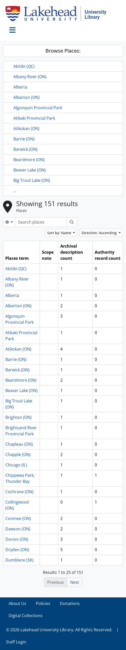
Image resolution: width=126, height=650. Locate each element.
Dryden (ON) (17, 549)
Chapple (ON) (18, 454)
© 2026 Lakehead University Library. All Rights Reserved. (59, 630)
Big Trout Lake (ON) (31, 180)
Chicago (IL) (16, 465)
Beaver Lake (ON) (29, 170)
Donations (70, 603)
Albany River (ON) (29, 76)
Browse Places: (63, 50)
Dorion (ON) (16, 539)
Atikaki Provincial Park (34, 118)
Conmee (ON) (18, 518)
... (14, 190)
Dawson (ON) (17, 529)
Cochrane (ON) (19, 491)
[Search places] (41, 222)
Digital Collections (26, 615)
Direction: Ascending (100, 232)
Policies (43, 603)
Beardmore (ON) (29, 159)
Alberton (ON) (26, 97)
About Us (17, 603)
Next (74, 582)
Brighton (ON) (18, 417)
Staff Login (16, 642)
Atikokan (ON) (26, 128)
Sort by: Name (59, 232)
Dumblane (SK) (19, 560)
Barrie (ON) (24, 139)
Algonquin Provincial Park (37, 108)
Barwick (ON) (25, 149)
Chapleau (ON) (19, 444)
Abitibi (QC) (24, 66)
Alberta (20, 87)
